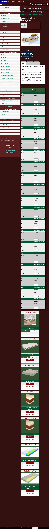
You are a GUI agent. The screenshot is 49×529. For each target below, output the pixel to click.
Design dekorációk (5, 84)
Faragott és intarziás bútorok (7, 78)
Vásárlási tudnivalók (5, 7)
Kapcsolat (3, 10)
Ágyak (3, 54)
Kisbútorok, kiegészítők (6, 81)
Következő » (45, 16)
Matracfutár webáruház (6, 117)
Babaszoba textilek (5, 63)
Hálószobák (4, 95)
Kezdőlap (22, 14)
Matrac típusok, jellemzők (7, 100)
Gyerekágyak (4, 57)
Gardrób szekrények (6, 69)
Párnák (3, 35)
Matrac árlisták (5, 46)
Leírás (23, 63)
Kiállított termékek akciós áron (8, 75)
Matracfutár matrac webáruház (16, 1)
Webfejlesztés (4, 124)
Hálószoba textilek (5, 40)
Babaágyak (4, 60)
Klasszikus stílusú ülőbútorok (7, 93)
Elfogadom (34, 527)
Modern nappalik (5, 72)
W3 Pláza (3, 114)
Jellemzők (29, 63)
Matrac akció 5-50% (6, 43)
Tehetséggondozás (5, 127)
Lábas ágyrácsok (6, 29)
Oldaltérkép (10, 106)
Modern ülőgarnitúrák (6, 90)
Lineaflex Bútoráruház (6, 111)
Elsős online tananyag (6, 133)
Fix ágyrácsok (5, 26)
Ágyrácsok (4, 21)
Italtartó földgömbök (6, 49)
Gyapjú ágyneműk (5, 32)
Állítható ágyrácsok (6, 24)
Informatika (4, 122)
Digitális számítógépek (6, 130)
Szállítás (36, 63)
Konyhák (3, 87)
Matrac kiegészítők (5, 18)
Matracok (4, 15)
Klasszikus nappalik (6, 66)
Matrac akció (4, 103)
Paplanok (4, 37)
